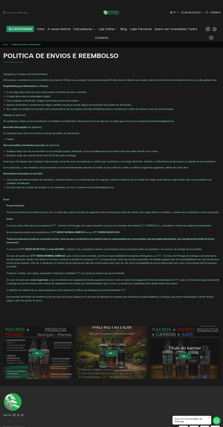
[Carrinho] (213, 12)
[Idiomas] (174, 12)
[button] (20, 29)
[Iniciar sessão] (192, 12)
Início (5, 44)
